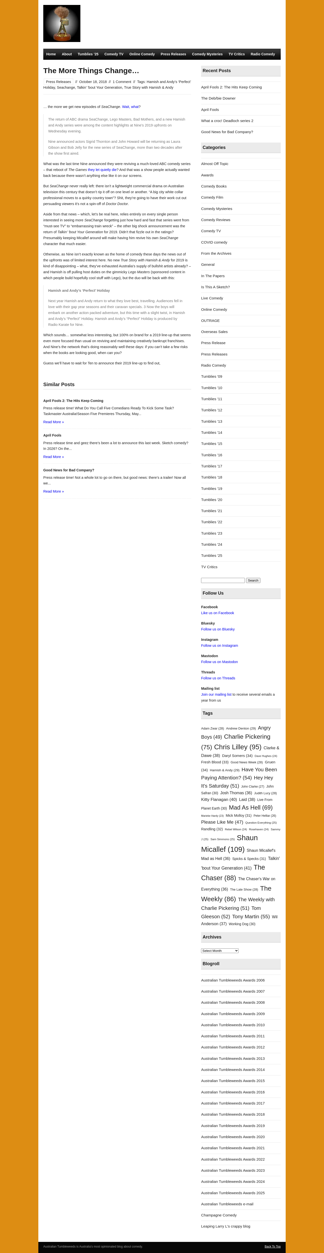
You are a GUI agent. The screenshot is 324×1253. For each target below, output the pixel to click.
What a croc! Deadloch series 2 (227, 121)
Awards (207, 175)
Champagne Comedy (219, 1215)
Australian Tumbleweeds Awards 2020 (233, 1137)
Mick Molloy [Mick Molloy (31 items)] (239, 815)
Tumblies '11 (211, 399)
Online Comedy (142, 54)
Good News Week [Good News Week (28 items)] (247, 762)
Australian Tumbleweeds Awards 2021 (233, 1148)
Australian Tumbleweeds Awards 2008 (233, 1002)
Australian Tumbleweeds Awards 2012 (233, 1047)
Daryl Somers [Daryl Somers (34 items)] (237, 755)
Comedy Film (212, 197)
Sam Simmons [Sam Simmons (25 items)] (222, 839)
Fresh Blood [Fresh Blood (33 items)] (215, 762)
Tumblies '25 (211, 555)
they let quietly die (102, 170)
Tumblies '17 (211, 466)
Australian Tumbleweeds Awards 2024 (233, 1181)
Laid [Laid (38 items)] (247, 799)
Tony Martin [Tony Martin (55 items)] (251, 916)
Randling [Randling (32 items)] (212, 829)
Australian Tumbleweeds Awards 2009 (233, 1014)
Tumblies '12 (211, 410)
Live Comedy (212, 298)
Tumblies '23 (211, 533)
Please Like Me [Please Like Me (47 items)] (222, 822)
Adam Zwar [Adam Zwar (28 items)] (212, 728)
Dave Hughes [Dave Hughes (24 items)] (266, 755)
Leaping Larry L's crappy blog (225, 1226)
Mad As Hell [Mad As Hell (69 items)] (251, 807)
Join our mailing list (216, 694)
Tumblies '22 (211, 522)
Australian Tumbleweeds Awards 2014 (233, 1069)
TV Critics (237, 54)
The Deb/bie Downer (218, 98)
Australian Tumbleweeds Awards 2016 (233, 1092)
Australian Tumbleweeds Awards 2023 (233, 1170)
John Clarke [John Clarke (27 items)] (252, 786)
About (67, 54)
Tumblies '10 (211, 388)
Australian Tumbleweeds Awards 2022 (233, 1159)
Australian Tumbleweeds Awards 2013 (233, 1058)
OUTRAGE (210, 320)
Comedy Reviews (215, 220)
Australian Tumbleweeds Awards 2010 (233, 1025)
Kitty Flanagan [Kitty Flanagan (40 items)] (219, 799)
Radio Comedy (263, 54)
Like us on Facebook (217, 613)
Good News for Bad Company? (227, 132)
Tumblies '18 (211, 477)
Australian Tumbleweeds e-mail (227, 1204)
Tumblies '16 (211, 455)
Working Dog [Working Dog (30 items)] (242, 924)
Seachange (66, 87)
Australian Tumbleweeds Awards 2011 (233, 1036)
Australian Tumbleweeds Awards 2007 (233, 991)
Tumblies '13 (211, 421)
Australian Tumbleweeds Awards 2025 (233, 1193)
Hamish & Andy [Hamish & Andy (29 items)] (225, 770)
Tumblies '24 (211, 544)
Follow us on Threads (218, 678)
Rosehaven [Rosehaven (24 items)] (259, 829)
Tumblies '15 (211, 443)
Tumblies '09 (211, 376)
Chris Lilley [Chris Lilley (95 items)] (238, 747)
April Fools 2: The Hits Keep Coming (231, 87)
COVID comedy (214, 242)
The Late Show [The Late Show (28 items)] (244, 889)
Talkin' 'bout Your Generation (99, 87)
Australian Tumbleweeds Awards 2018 (233, 1114)
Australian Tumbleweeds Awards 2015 (233, 1081)
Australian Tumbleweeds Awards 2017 (233, 1103)
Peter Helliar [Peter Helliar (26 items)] (265, 815)
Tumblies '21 (211, 511)
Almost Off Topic (214, 164)
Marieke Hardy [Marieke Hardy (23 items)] (212, 815)
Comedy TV (113, 54)
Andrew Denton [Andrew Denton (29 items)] (241, 728)
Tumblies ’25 (88, 54)
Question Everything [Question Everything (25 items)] (261, 822)
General (207, 264)
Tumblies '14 (211, 432)
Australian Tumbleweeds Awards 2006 (233, 980)
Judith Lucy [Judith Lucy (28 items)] (265, 793)
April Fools (210, 109)
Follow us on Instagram (219, 645)
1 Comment (122, 82)
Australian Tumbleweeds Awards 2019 (233, 1126)
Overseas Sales (214, 332)
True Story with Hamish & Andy (148, 87)
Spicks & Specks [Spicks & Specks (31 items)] (249, 859)
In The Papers (213, 276)
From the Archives (216, 253)
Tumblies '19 (211, 488)
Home (51, 54)
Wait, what (130, 107)
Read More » (53, 422)
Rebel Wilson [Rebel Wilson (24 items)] (236, 829)
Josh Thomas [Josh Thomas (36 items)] (236, 793)
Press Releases (173, 54)
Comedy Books (214, 186)
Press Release (213, 343)
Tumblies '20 (211, 500)
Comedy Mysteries (207, 54)
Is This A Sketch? (215, 287)
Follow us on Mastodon (219, 662)
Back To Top (273, 1246)
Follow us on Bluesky (218, 629)
